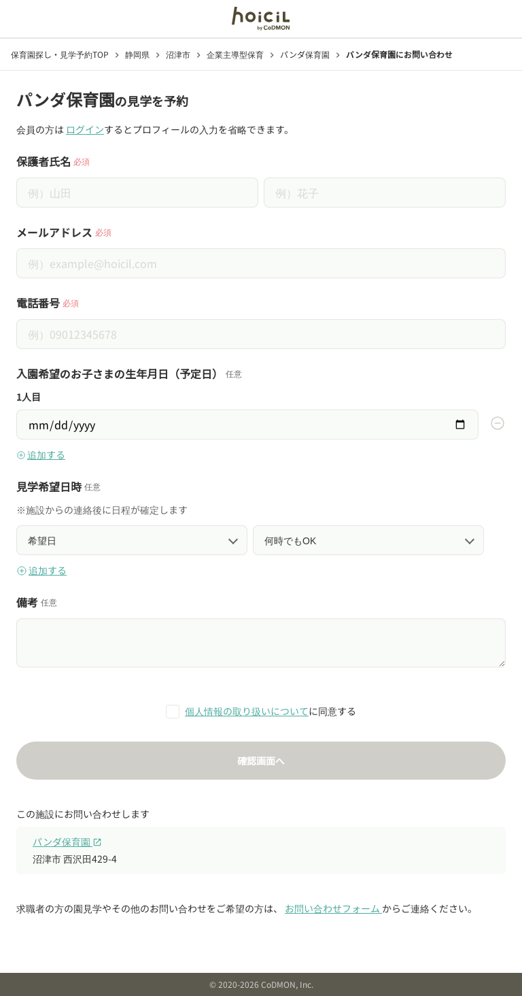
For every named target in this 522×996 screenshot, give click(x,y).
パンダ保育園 (67, 841)
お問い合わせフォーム (333, 908)
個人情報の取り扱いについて (247, 711)
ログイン (85, 129)
